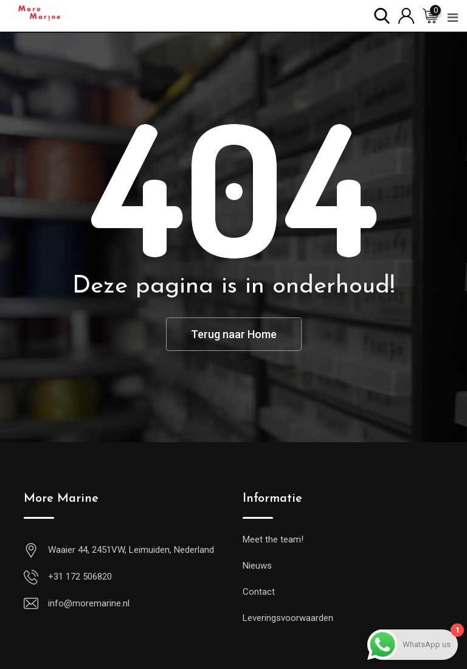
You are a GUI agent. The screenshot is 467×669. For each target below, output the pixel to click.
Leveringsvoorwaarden (288, 617)
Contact (259, 591)
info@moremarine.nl (89, 603)
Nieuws (257, 565)
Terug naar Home (234, 334)
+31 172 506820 (80, 576)
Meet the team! (273, 539)
